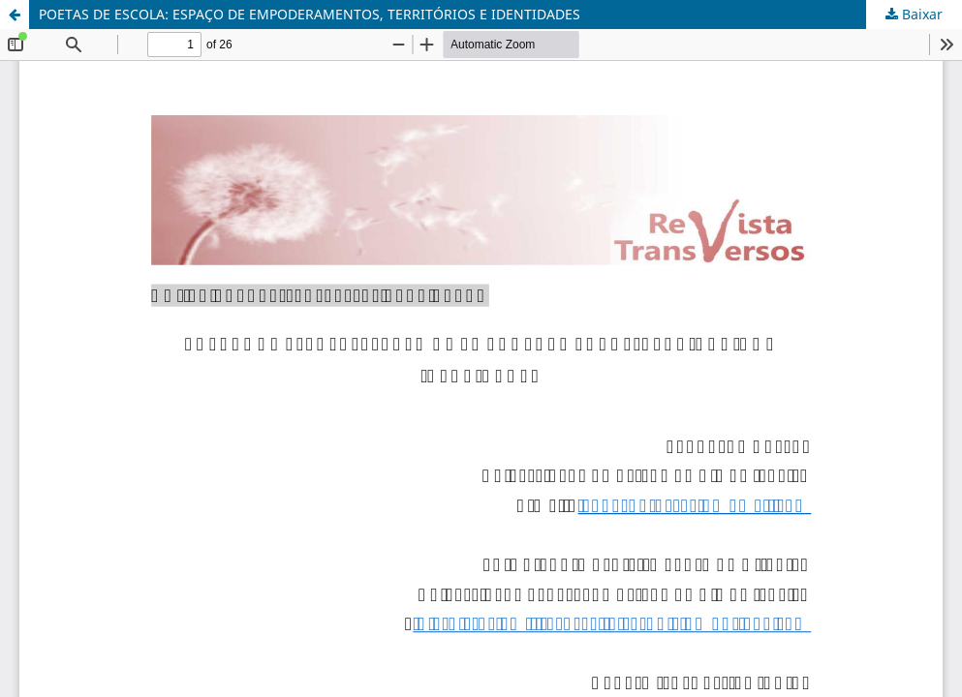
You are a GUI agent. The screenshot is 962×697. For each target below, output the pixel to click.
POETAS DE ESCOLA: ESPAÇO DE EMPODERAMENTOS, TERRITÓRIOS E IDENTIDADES (309, 14)
